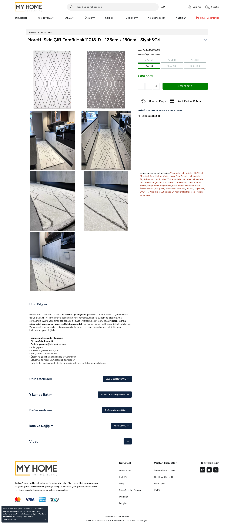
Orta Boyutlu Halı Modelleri (188, 176)
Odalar (69, 17)
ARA (163, 7)
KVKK (157, 490)
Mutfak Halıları (147, 182)
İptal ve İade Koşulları (165, 470)
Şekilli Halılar (178, 185)
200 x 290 (195, 66)
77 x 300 (194, 60)
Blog (121, 483)
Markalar (123, 496)
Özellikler (132, 17)
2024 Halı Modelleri (149, 192)
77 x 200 (172, 60)
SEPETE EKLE (185, 86)
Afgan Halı (199, 188)
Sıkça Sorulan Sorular (130, 490)
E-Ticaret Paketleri (111, 520)
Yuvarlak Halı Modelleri (193, 179)
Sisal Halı (181, 188)
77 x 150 (149, 60)
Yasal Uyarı (159, 483)
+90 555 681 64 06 (151, 116)
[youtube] (209, 469)
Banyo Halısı (165, 185)
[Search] (113, 7)
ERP (122, 520)
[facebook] (202, 469)
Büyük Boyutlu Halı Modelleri (153, 179)
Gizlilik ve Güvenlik (163, 477)
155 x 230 (172, 66)
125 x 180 (149, 66)
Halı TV (123, 477)
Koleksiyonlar (46, 17)
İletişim (123, 503)
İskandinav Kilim (192, 185)
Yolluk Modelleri (157, 17)
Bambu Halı (170, 188)
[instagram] (215, 469)
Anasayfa (32, 32)
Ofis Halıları (180, 182)
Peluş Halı (159, 188)
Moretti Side (46, 32)
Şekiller (110, 17)
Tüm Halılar (21, 17)
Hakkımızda (125, 470)
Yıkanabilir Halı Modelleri (181, 173)
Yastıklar (181, 17)
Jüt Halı (189, 188)
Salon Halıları (156, 176)
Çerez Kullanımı (23, 514)
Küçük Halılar (169, 176)
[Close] (46, 519)
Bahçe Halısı (153, 185)
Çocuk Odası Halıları (164, 182)
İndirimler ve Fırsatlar (207, 17)
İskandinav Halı (147, 188)
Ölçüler (90, 17)
